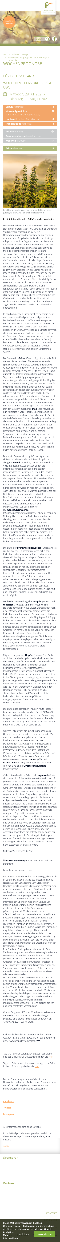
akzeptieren (45, 1234)
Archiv (6, 1145)
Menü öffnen (6, 6)
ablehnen (24, 1234)
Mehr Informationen (11, 1237)
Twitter (7, 1107)
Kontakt (51, 1213)
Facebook (8, 1101)
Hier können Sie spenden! (9, 22)
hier (50, 1056)
